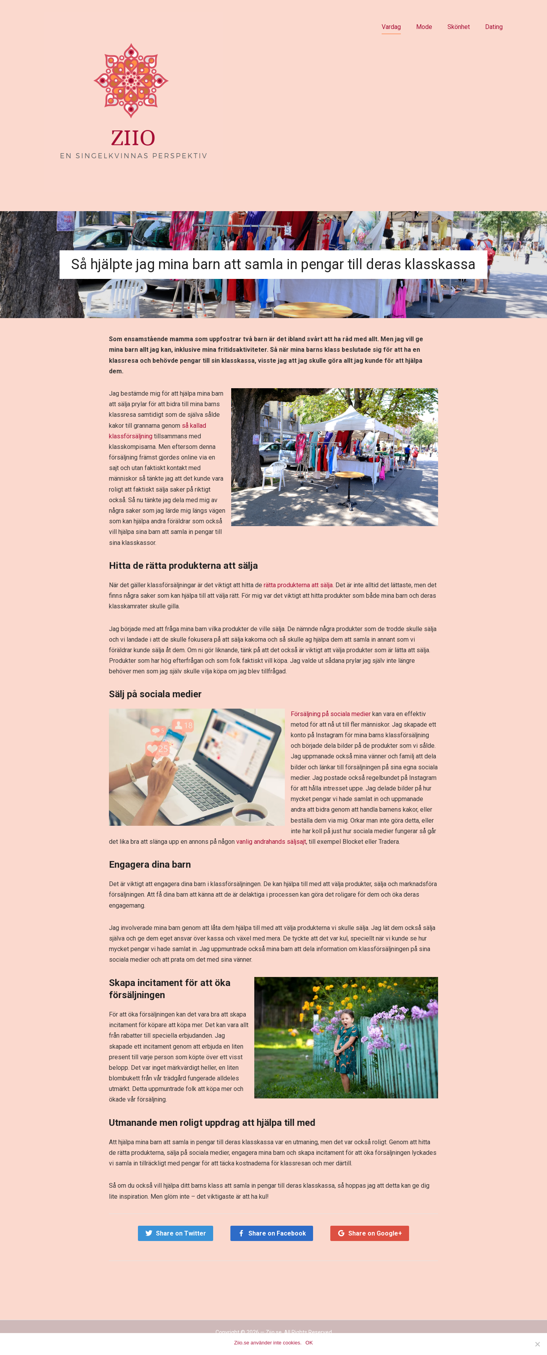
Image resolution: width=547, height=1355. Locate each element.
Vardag (391, 27)
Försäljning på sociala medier (331, 714)
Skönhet (458, 27)
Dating (494, 27)
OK (309, 1343)
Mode (424, 27)
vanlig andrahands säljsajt (271, 841)
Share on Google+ (375, 1233)
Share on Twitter (181, 1233)
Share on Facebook (277, 1233)
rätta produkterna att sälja (298, 585)
